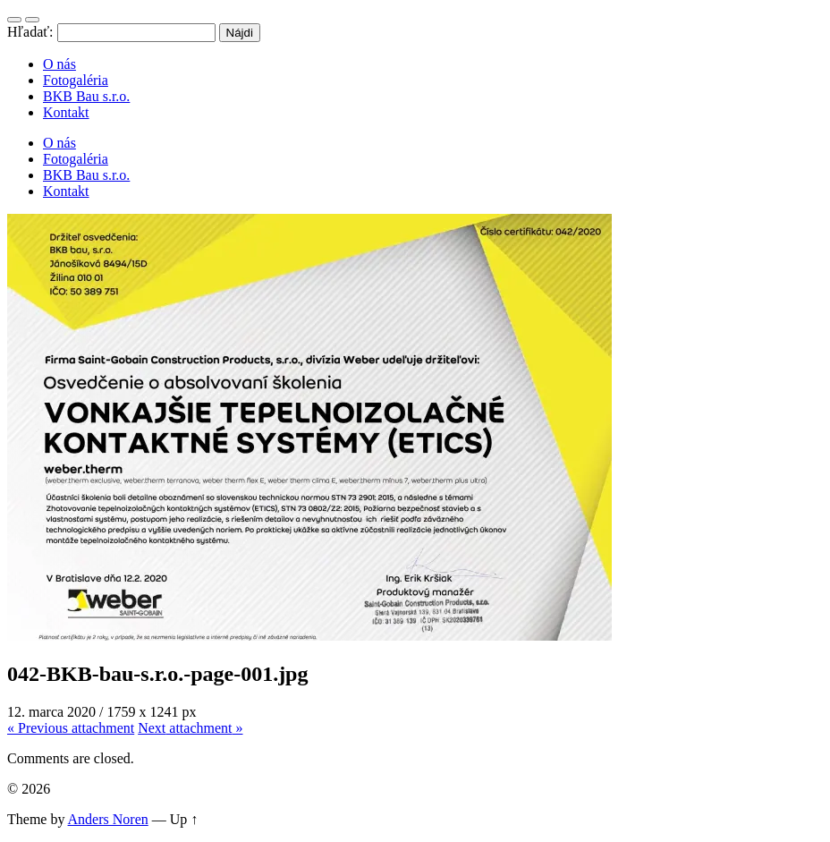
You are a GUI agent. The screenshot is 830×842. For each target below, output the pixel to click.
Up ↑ (184, 819)
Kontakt (66, 112)
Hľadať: (30, 31)
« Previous (70, 728)
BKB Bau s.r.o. (86, 96)
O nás (59, 64)
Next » (190, 728)
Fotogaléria (75, 80)
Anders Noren (108, 819)
